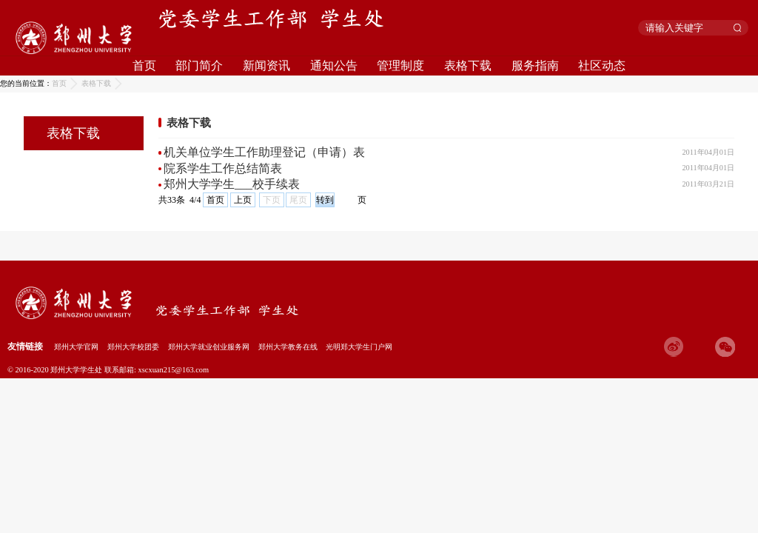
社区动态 (601, 65)
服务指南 (535, 65)
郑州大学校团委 (133, 347)
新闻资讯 (266, 65)
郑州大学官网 (76, 347)
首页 (144, 65)
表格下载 (468, 65)
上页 (243, 200)
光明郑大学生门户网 (359, 347)
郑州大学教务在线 (288, 347)
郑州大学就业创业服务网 (208, 347)
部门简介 (199, 65)
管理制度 (400, 65)
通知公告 (334, 65)
